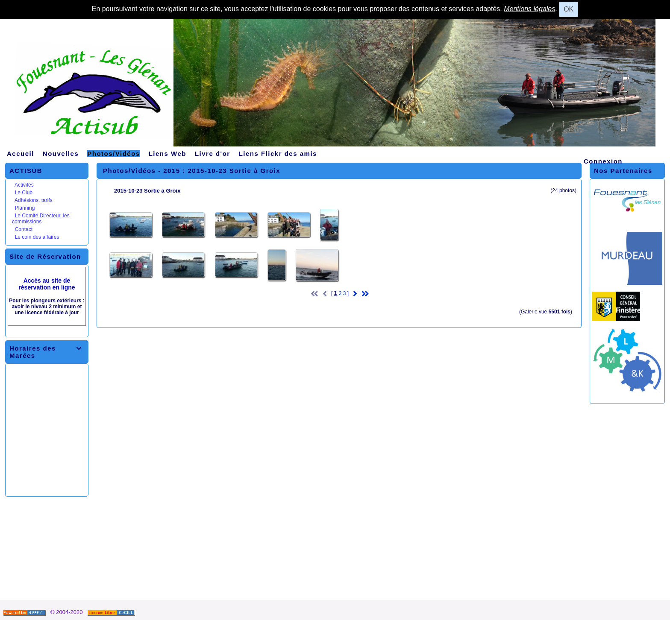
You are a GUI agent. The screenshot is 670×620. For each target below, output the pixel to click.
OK (568, 9)
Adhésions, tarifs (34, 200)
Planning (25, 208)
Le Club (23, 193)
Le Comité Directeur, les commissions (41, 219)
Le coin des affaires (37, 237)
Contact (23, 229)
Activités (24, 185)
